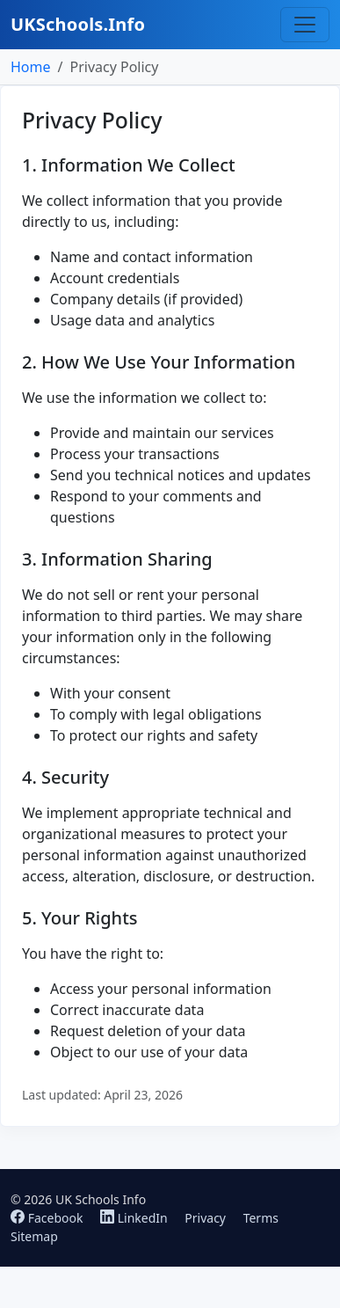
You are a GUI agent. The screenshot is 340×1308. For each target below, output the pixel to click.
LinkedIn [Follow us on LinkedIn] (135, 1217)
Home (31, 67)
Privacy (205, 1217)
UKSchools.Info (78, 24)
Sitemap (34, 1236)
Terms (261, 1217)
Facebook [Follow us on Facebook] (48, 1217)
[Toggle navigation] (304, 24)
